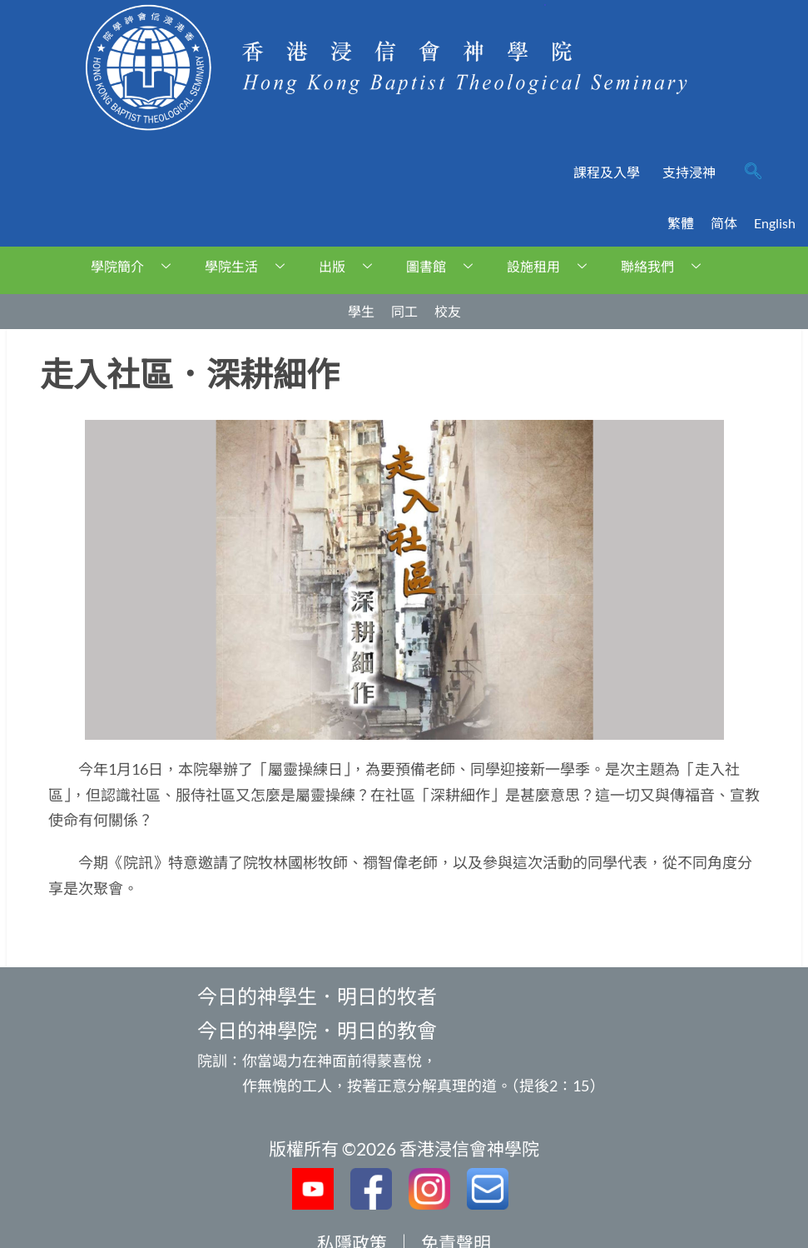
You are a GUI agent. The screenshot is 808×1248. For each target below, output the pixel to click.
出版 (351, 266)
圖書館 (445, 266)
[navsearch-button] (753, 172)
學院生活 (251, 266)
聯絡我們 (667, 266)
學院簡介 (137, 266)
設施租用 (553, 266)
